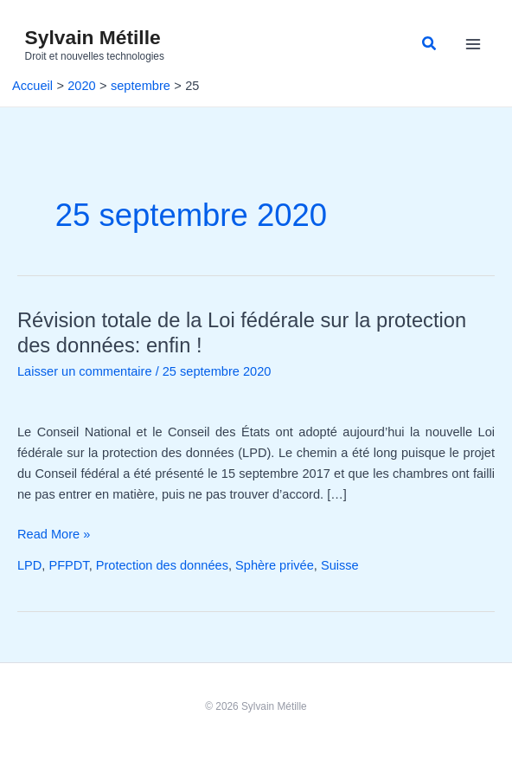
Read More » (53, 534)
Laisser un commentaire (84, 371)
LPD (29, 565)
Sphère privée (274, 565)
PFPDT (68, 565)
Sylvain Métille (93, 37)
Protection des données (162, 565)
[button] (430, 44)
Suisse (340, 565)
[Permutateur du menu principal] (473, 45)
